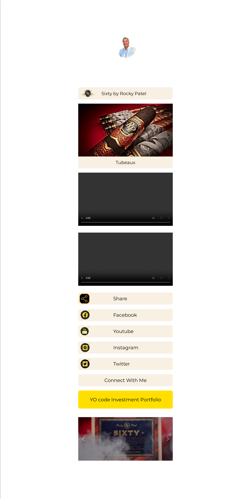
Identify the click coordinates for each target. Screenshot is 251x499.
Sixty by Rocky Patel (123, 93)
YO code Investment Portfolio (125, 400)
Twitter (121, 364)
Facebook (125, 315)
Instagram (125, 348)
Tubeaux (125, 162)
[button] (83, 438)
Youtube (123, 331)
